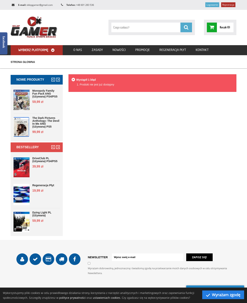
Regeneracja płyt (43, 185)
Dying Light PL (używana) (42, 214)
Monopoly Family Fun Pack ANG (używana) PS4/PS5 (45, 93)
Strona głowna (23, 61)
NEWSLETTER (98, 257)
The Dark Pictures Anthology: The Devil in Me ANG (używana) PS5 (45, 122)
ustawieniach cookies (106, 298)
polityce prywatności (72, 298)
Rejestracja (228, 4)
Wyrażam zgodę (223, 294)
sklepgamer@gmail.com (40, 5)
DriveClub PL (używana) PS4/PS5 (45, 160)
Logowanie (212, 4)
